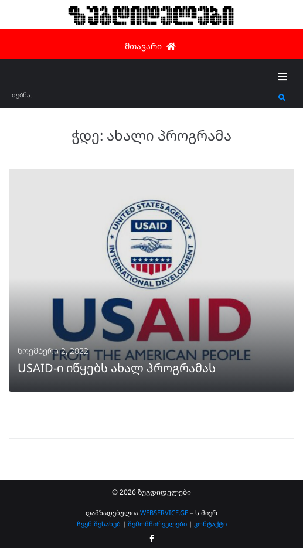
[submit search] (282, 97)
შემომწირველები (157, 523)
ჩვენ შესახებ (99, 523)
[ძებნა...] (142, 99)
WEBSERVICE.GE (164, 512)
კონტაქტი (210, 523)
